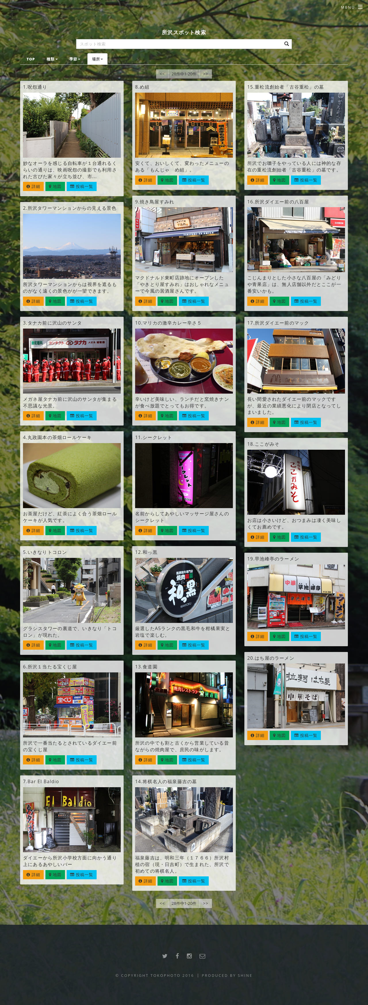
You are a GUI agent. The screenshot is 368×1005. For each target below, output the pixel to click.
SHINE (245, 975)
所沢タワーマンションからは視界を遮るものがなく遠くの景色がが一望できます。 (70, 287)
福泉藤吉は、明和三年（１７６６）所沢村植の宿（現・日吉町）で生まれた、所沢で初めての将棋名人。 (182, 864)
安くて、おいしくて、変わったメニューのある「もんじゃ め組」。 (182, 166)
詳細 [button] (33, 186)
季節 (74, 59)
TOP (30, 59)
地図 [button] (55, 186)
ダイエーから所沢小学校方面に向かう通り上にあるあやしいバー (70, 861)
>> (205, 74)
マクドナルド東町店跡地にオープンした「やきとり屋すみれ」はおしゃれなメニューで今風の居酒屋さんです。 (182, 284)
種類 (52, 59)
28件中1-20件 (184, 74)
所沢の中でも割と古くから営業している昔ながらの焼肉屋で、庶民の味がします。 (182, 746)
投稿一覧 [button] (81, 186)
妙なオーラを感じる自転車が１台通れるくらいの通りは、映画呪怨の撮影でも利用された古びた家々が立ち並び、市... (70, 170)
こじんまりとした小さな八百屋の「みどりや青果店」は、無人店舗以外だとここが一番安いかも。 (294, 284)
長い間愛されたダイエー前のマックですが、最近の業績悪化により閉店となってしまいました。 (294, 405)
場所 (97, 59)
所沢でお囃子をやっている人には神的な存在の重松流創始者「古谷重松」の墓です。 (294, 166)
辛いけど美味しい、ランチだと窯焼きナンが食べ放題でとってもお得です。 (182, 402)
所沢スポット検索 (184, 32)
